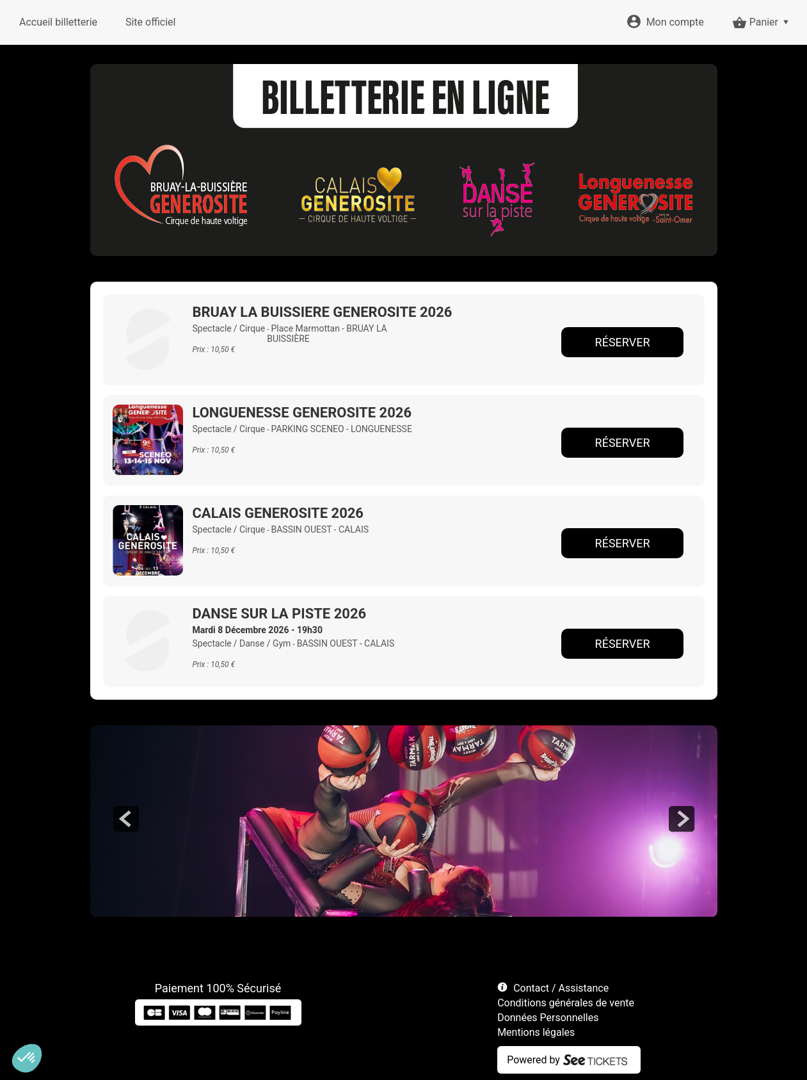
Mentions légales (536, 1032)
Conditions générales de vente (565, 1003)
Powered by (533, 1060)
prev (126, 818)
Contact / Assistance (561, 988)
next (681, 818)
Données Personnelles (547, 1017)
